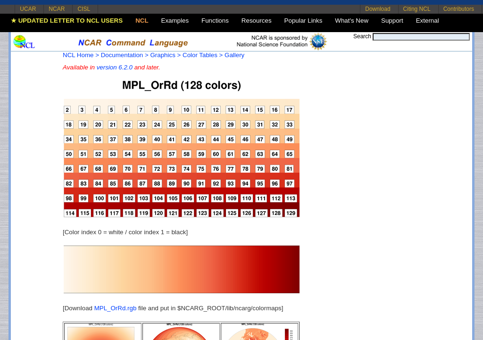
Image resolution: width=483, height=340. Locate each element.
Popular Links (303, 20)
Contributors (458, 9)
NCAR (57, 9)
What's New (351, 20)
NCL (141, 20)
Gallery (234, 55)
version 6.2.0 (115, 67)
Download (377, 9)
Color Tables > (203, 55)
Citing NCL (417, 9)
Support (392, 20)
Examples (175, 20)
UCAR (28, 9)
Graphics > (165, 55)
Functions (215, 20)
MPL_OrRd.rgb (115, 308)
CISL (83, 9)
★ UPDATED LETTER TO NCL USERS (67, 20)
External (427, 20)
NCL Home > (81, 55)
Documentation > (125, 55)
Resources (257, 20)
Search (362, 36)
